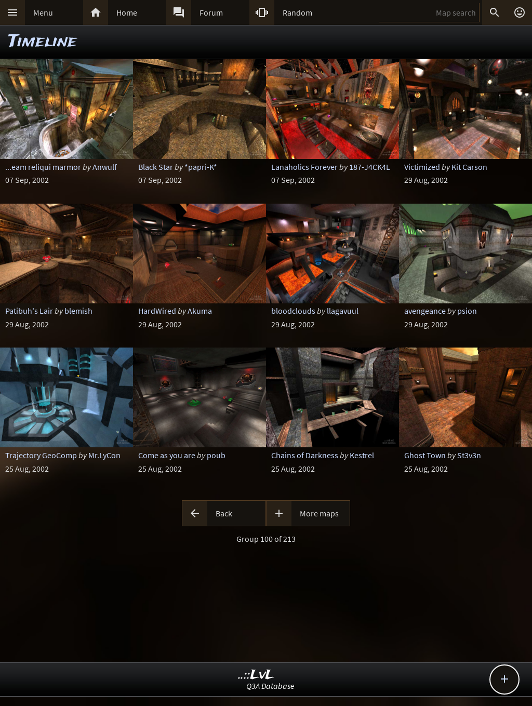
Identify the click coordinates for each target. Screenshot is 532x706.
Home (126, 12)
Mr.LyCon (104, 455)
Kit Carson (469, 167)
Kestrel (362, 455)
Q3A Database (270, 686)
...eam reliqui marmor (43, 167)
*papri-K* (200, 167)
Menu (43, 12)
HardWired (157, 310)
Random (297, 12)
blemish (78, 310)
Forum (211, 12)
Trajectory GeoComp (41, 455)
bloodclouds (293, 310)
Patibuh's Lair (29, 310)
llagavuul (342, 310)
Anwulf (104, 167)
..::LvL (256, 675)
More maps (319, 513)
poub (216, 455)
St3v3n (469, 455)
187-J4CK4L (369, 167)
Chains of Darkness (304, 455)
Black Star (155, 167)
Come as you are (166, 455)
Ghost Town (425, 455)
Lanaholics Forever (304, 167)
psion (467, 310)
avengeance (425, 310)
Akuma (200, 310)
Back (224, 513)
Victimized (422, 167)
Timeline (42, 42)
